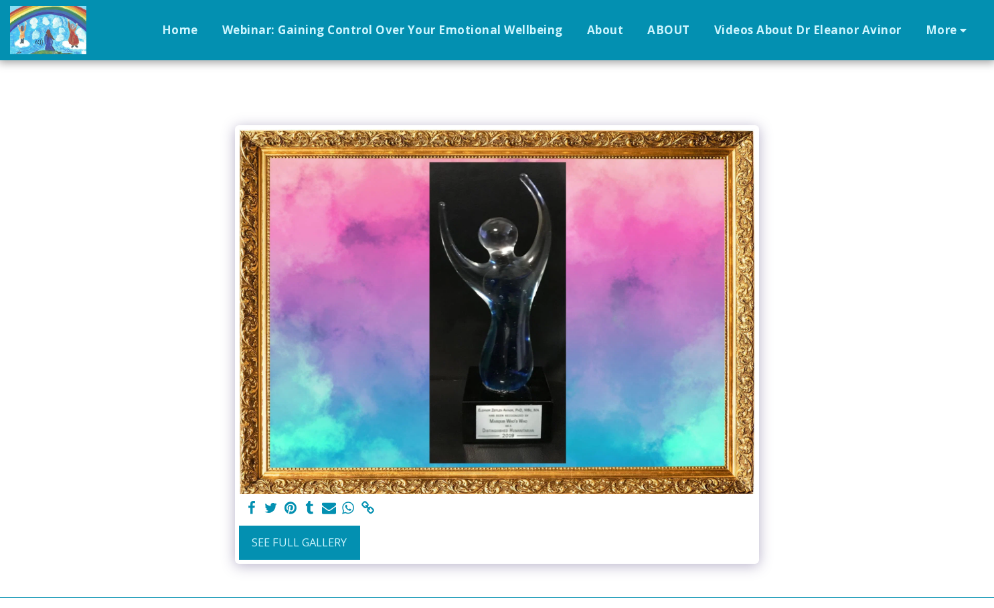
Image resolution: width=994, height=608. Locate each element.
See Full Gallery (299, 542)
